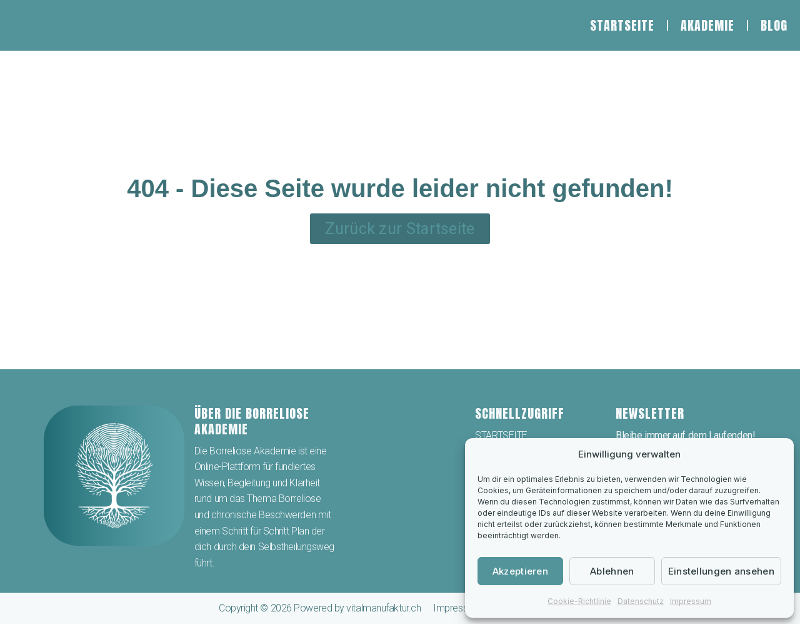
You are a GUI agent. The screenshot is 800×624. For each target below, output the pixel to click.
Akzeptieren (520, 571)
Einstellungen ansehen (721, 571)
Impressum (690, 601)
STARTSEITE (622, 25)
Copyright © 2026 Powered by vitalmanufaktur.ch (320, 608)
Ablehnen (612, 571)
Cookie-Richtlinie (579, 601)
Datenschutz (641, 601)
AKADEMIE (707, 25)
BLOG (774, 25)
